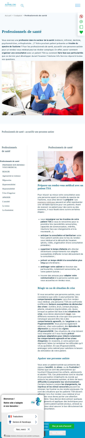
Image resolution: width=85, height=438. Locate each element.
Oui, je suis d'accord (61, 428)
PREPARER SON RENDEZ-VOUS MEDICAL (13, 166)
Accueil (8, 15)
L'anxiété (6, 202)
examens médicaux (46, 202)
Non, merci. (57, 434)
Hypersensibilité (8, 184)
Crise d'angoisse (8, 193)
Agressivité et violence (11, 176)
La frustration (7, 210)
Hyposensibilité (8, 189)
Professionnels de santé (9, 161)
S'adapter (18, 15)
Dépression (6, 180)
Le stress (5, 206)
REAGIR (6, 172)
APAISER (6, 197)
